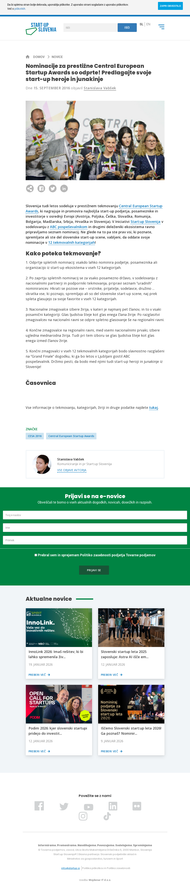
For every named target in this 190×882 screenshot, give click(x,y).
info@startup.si (70, 868)
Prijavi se (94, 570)
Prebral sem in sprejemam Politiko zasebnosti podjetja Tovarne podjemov (96, 555)
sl (141, 24)
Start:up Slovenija (145, 221)
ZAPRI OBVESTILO (170, 6)
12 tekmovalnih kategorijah (71, 242)
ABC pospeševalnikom (68, 226)
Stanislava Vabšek (100, 88)
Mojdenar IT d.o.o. (100, 880)
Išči (127, 27)
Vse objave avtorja (71, 470)
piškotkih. (20, 8)
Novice (57, 57)
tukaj (153, 407)
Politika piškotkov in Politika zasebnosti (106, 868)
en (148, 24)
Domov (39, 57)
